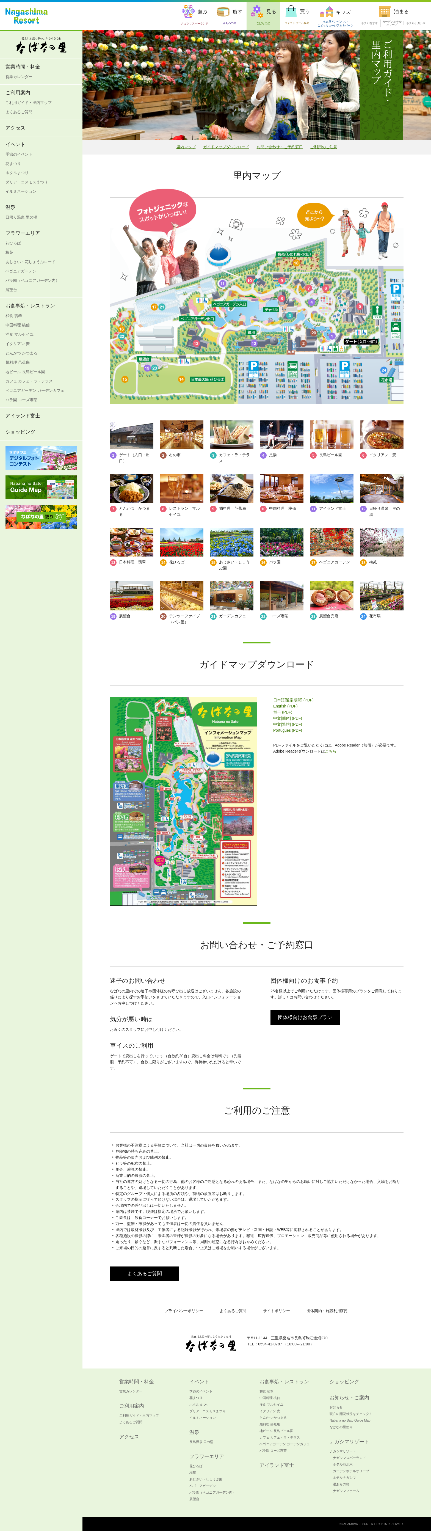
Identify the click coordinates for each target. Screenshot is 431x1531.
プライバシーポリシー (184, 1311)
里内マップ (186, 147)
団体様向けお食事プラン (305, 1017)
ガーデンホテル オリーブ (392, 23)
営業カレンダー (18, 77)
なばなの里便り (341, 1427)
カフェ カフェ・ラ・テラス (29, 381)
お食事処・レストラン (30, 306)
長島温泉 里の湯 (201, 1442)
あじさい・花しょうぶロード (30, 262)
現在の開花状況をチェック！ (351, 1414)
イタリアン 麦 (17, 344)
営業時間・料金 (22, 67)
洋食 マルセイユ (19, 334)
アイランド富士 (22, 415)
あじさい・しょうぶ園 (205, 1479)
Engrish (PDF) (285, 706)
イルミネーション (20, 191)
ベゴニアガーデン (20, 271)
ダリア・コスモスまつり (26, 182)
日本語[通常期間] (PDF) (293, 700)
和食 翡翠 (13, 315)
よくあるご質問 (18, 112)
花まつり (13, 163)
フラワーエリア (22, 233)
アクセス (15, 128)
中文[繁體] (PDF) (287, 724)
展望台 (11, 290)
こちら (330, 751)
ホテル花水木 (369, 23)
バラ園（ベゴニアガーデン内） (32, 280)
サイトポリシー (276, 1311)
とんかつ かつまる (21, 353)
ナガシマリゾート (343, 1451)
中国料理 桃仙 (17, 325)
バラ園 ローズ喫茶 (21, 400)
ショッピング (20, 432)
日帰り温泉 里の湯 (21, 217)
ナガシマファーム (346, 1491)
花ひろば (13, 243)
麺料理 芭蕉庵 (17, 362)
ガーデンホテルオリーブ (351, 1471)
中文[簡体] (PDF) (287, 718)
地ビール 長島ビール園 (25, 372)
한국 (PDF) (282, 712)
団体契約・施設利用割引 (327, 1311)
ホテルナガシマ (416, 23)
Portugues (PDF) (287, 730)
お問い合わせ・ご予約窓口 (280, 147)
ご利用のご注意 (323, 147)
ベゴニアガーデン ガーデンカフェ (34, 390)
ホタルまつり (17, 172)
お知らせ (336, 1407)
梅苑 (9, 252)
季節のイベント (18, 154)
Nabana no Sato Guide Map (350, 1420)
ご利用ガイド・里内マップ (28, 102)
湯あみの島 (341, 1484)
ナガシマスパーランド (349, 1458)
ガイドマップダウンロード (226, 147)
